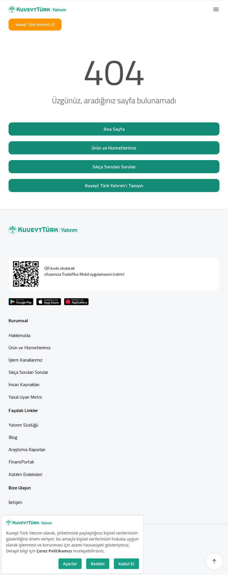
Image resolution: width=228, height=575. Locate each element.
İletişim (15, 502)
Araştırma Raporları (27, 449)
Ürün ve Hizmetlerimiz (114, 147)
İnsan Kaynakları (24, 384)
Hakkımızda (19, 335)
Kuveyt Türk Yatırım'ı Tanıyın (114, 185)
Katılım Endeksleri (25, 474)
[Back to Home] (37, 9)
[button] (216, 9)
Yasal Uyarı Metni (25, 397)
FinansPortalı (21, 461)
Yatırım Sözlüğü (23, 424)
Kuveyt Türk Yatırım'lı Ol (35, 24)
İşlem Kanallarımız (26, 359)
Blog (13, 437)
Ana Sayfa (114, 129)
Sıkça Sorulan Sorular (114, 166)
